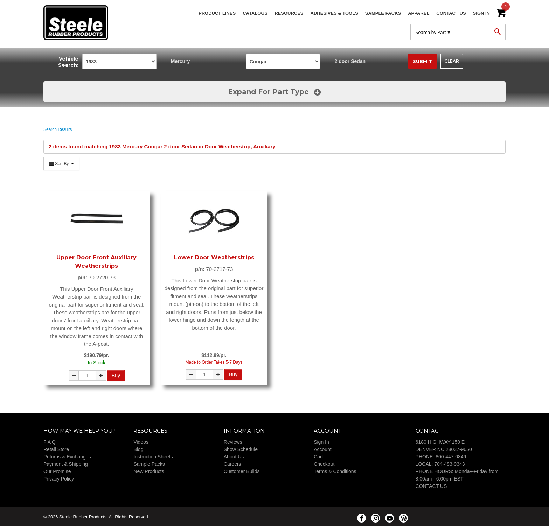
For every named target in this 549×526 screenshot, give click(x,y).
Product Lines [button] (217, 13)
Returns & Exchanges (67, 457)
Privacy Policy (58, 479)
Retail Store (56, 449)
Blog (138, 449)
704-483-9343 (449, 464)
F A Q (49, 442)
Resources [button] (288, 13)
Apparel (418, 13)
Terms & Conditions (335, 471)
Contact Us (451, 13)
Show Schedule (241, 449)
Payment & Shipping (65, 464)
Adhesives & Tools (334, 13)
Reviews (233, 442)
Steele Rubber (78, 22)
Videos (140, 442)
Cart (318, 457)
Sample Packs (383, 13)
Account (323, 449)
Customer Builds (242, 471)
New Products (148, 471)
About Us (234, 457)
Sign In (481, 13)
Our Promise (57, 471)
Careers (232, 464)
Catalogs (255, 13)
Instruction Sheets (153, 457)
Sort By (61, 163)
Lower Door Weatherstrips (214, 257)
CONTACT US (431, 486)
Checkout (324, 464)
